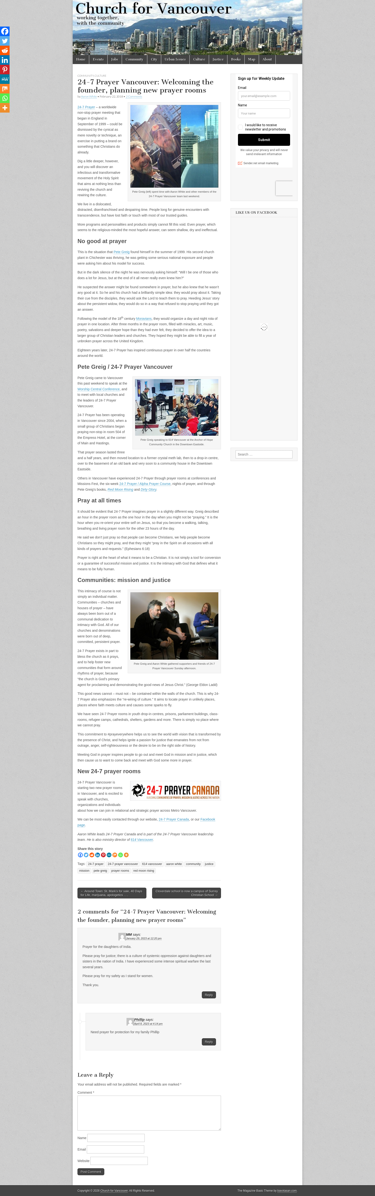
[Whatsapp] (120, 855)
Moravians (144, 319)
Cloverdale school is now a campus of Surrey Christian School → (187, 893)
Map (251, 59)
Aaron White (89, 96)
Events (98, 59)
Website (83, 1161)
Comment (85, 1092)
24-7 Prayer (86, 107)
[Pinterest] (103, 855)
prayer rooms (120, 870)
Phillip (139, 1020)
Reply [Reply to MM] (209, 995)
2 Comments (134, 96)
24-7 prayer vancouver (123, 864)
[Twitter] (86, 855)
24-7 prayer (95, 864)
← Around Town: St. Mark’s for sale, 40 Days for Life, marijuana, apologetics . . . (111, 893)
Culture (199, 59)
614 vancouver (152, 864)
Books (236, 59)
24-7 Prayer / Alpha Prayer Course (145, 484)
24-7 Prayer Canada (174, 819)
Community (134, 59)
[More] (126, 855)
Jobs (114, 59)
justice (209, 864)
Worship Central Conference (98, 389)
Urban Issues (175, 59)
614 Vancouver (142, 840)
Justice (218, 59)
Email (81, 1149)
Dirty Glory (148, 489)
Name (81, 1138)
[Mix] (114, 855)
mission (84, 870)
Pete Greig (122, 252)
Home (80, 59)
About (267, 59)
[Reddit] (91, 855)
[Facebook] (80, 855)
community (193, 864)
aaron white (174, 864)
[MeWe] (109, 855)
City (154, 59)
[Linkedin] (97, 855)
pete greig (100, 870)
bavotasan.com (287, 1190)
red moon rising (143, 870)
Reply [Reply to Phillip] (209, 1042)
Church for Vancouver (114, 1190)
